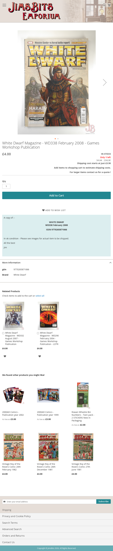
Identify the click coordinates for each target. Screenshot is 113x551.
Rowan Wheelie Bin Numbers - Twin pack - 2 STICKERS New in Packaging (83, 416)
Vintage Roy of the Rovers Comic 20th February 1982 (11, 467)
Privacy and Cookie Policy (16, 516)
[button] (105, 82)
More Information (11, 262)
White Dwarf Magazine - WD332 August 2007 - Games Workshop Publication (14, 338)
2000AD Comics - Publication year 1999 (48, 413)
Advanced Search (12, 529)
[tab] (56, 262)
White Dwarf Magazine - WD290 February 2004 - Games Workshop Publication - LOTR (49, 338)
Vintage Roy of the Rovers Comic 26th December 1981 (46, 467)
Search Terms (10, 522)
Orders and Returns (13, 535)
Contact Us (8, 542)
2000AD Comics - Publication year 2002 (13, 413)
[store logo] (34, 11)
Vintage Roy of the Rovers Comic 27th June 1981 (81, 467)
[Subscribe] (103, 501)
